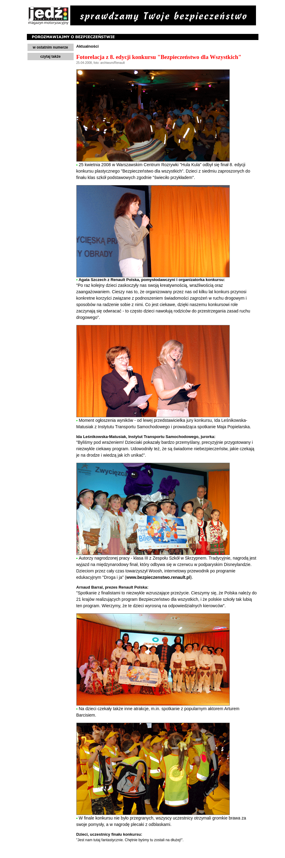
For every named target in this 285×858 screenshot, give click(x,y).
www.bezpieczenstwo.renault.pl (158, 577)
